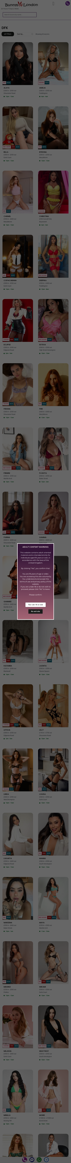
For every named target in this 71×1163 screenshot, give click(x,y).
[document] (35, 581)
